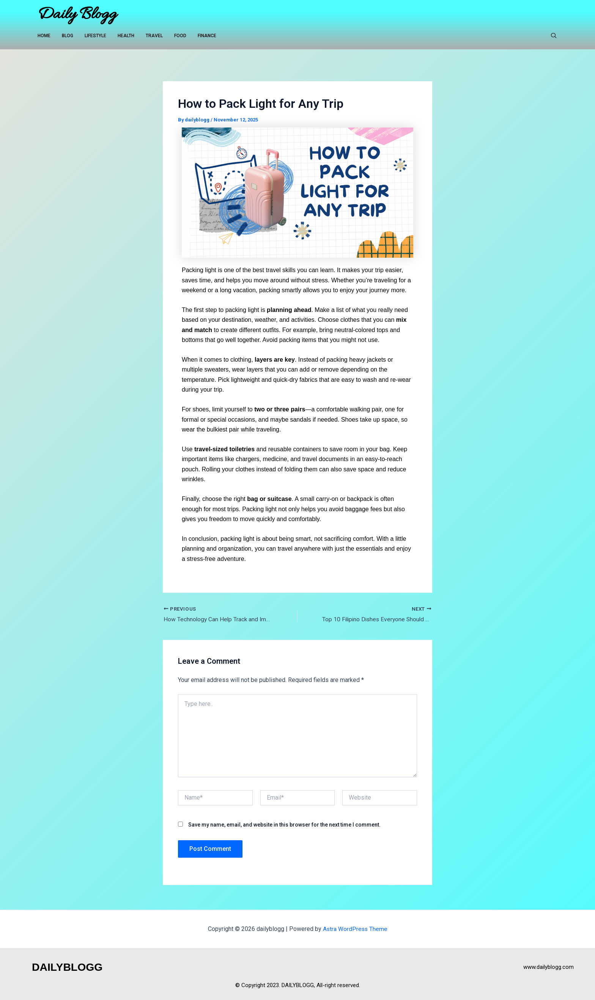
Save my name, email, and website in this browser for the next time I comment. (284, 825)
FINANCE (207, 36)
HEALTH (126, 36)
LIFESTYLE (95, 36)
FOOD (180, 36)
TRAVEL (154, 36)
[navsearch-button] (553, 36)
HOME (44, 36)
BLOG (67, 36)
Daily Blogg (77, 15)
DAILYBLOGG (69, 967)
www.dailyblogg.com (548, 967)
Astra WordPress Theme (355, 928)
